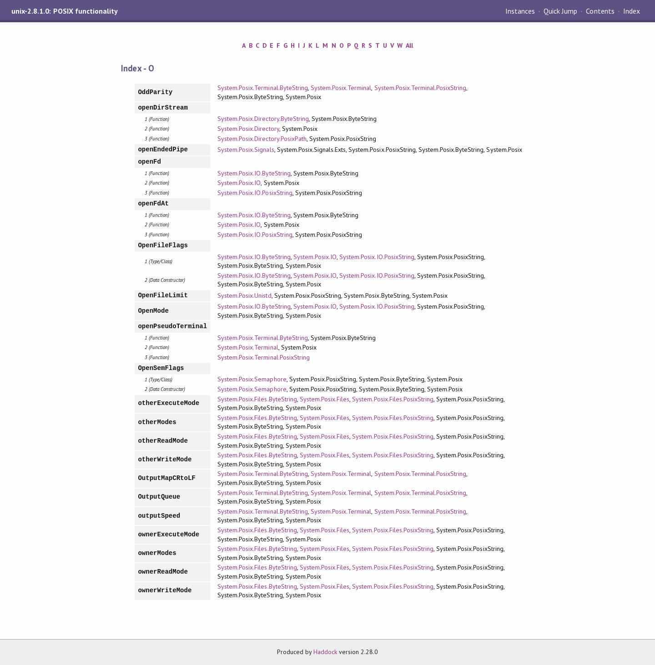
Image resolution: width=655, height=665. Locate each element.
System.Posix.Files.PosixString (392, 399)
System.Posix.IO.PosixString (254, 193)
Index (631, 10)
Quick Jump (560, 10)
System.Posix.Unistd (244, 295)
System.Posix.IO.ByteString (254, 173)
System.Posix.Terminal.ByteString (262, 88)
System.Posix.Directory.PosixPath (262, 139)
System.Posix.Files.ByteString (257, 399)
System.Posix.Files (324, 399)
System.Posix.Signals (245, 149)
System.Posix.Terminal (341, 88)
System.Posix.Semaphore (252, 379)
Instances (520, 10)
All (409, 45)
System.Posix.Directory (248, 129)
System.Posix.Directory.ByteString (263, 119)
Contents (600, 10)
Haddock (325, 652)
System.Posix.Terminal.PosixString (420, 88)
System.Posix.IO (239, 183)
